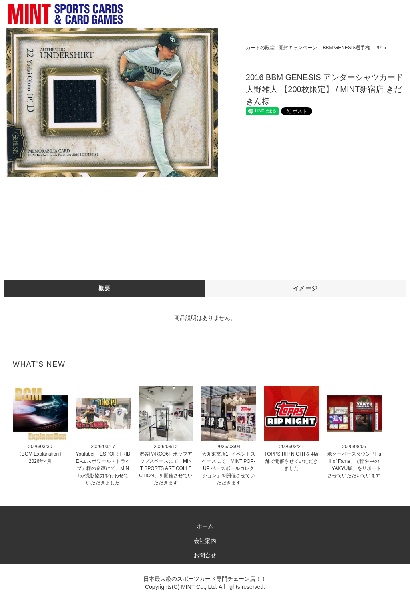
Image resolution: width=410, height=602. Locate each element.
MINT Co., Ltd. (199, 587)
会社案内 (205, 541)
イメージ (305, 288)
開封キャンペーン (298, 47)
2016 (380, 47)
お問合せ (205, 555)
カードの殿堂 (260, 47)
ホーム (205, 526)
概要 (104, 288)
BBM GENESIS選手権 (346, 47)
